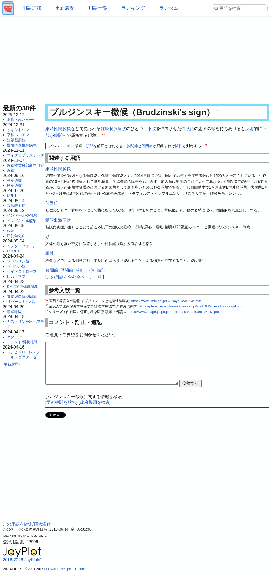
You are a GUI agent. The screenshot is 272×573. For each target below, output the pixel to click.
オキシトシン (18, 130)
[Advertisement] (136, 58)
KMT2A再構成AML (22, 286)
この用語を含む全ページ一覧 (74, 277)
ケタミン (14, 337)
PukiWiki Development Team (64, 569)
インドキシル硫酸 (22, 221)
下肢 (151, 128)
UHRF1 (13, 251)
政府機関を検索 (95, 402)
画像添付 (42, 524)
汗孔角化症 (16, 236)
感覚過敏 (14, 185)
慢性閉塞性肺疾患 (22, 145)
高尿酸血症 (16, 205)
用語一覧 (98, 8)
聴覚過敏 (14, 180)
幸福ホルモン (18, 135)
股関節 (147, 146)
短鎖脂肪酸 (16, 140)
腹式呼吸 (14, 312)
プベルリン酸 (18, 261)
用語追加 (31, 8)
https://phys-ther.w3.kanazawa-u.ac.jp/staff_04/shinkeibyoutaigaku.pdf (191, 306)
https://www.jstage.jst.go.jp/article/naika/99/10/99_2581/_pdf (174, 312)
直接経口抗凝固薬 (22, 296)
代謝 (10, 230)
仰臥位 (187, 128)
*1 (102, 134)
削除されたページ (22, 120)
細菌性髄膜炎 (58, 128)
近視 (10, 170)
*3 (206, 145)
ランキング (133, 8)
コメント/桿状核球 (22, 342)
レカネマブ (16, 276)
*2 (104, 134)
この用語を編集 (17, 524)
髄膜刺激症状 (113, 128)
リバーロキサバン (22, 301)
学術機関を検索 (61, 402)
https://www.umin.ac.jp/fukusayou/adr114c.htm (166, 301)
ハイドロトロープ (22, 271)
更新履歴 (64, 8)
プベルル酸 (16, 266)
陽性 (178, 146)
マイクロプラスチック (25, 155)
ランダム (168, 8)
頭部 (89, 146)
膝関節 (60, 135)
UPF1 (11, 195)
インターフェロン (22, 246)
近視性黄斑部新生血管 (25, 165)
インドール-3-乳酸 (22, 215)
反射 (249, 128)
